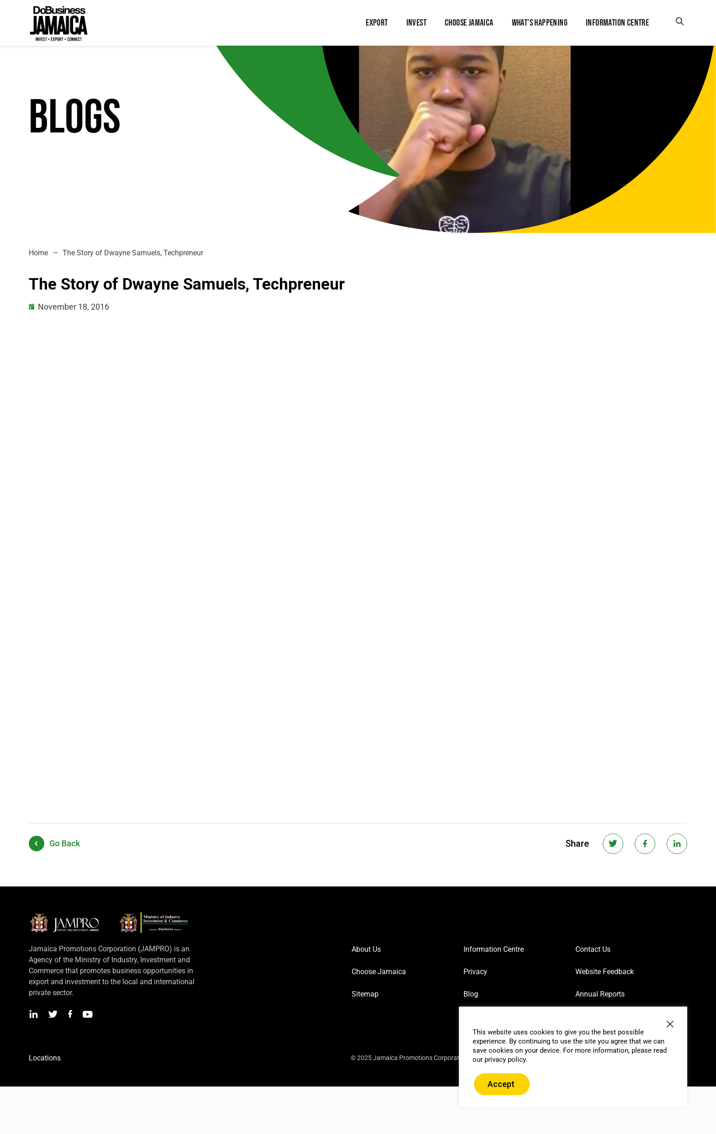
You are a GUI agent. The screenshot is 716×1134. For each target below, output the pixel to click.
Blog (470, 994)
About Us (366, 949)
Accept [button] (501, 1084)
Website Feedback (604, 971)
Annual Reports (600, 994)
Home (38, 252)
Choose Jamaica (379, 971)
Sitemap (365, 994)
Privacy (475, 971)
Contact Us (593, 949)
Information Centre (493, 949)
